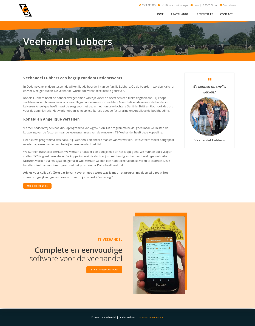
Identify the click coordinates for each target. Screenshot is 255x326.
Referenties (205, 14)
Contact (226, 14)
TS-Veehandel (180, 14)
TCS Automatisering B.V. (150, 317)
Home (160, 14)
